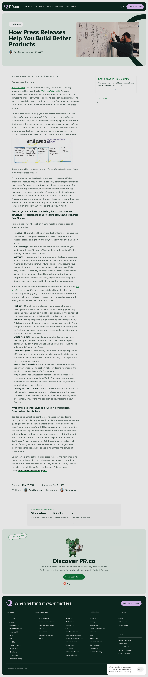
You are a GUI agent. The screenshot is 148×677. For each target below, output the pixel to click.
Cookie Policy (126, 671)
